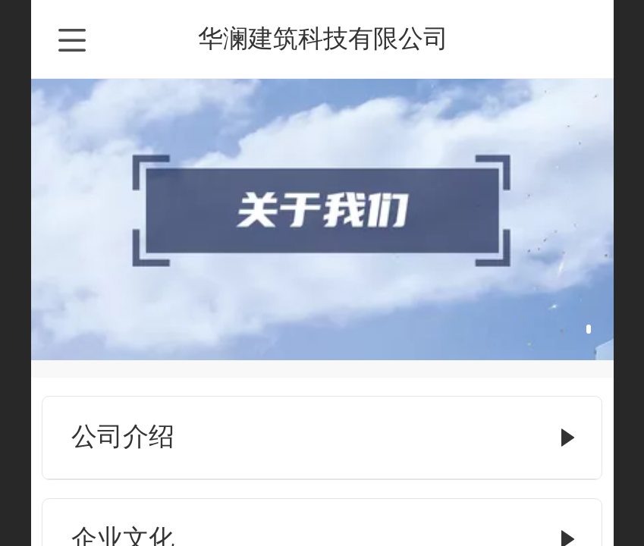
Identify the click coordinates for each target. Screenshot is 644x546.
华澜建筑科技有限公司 (323, 38)
